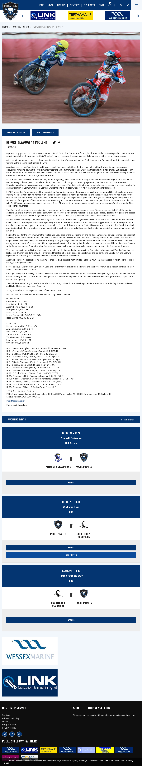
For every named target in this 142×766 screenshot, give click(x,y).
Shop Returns (9, 724)
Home (41, 5)
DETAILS (71, 482)
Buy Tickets (89, 5)
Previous (22, 14)
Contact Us (7, 715)
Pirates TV (74, 5)
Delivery (6, 721)
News (50, 5)
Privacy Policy (9, 727)
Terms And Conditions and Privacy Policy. (115, 761)
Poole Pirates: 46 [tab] (45, 132)
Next (138, 14)
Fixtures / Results (20, 26)
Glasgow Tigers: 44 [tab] (16, 132)
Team (101, 5)
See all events (127, 420)
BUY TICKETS (71, 555)
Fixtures (61, 5)
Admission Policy (10, 718)
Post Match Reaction (15, 401)
